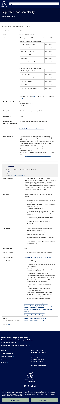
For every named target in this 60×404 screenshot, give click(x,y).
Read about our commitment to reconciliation (14, 345)
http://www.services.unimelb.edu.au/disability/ (38, 156)
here (33, 96)
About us (3, 350)
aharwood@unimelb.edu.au (17, 175)
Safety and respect (6, 356)
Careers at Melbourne (7, 353)
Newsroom (4, 360)
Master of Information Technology (34, 307)
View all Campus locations (38, 365)
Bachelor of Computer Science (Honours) (36, 304)
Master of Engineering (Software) (34, 320)
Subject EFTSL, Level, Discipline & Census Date (37, 257)
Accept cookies (15, 400)
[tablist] (34, 3)
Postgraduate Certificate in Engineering (36, 315)
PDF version (11, 324)
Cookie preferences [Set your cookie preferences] (44, 400)
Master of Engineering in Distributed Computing (38, 306)
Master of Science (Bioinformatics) (34, 313)
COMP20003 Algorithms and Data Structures (31, 129)
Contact (3, 363)
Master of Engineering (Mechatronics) (35, 318)
